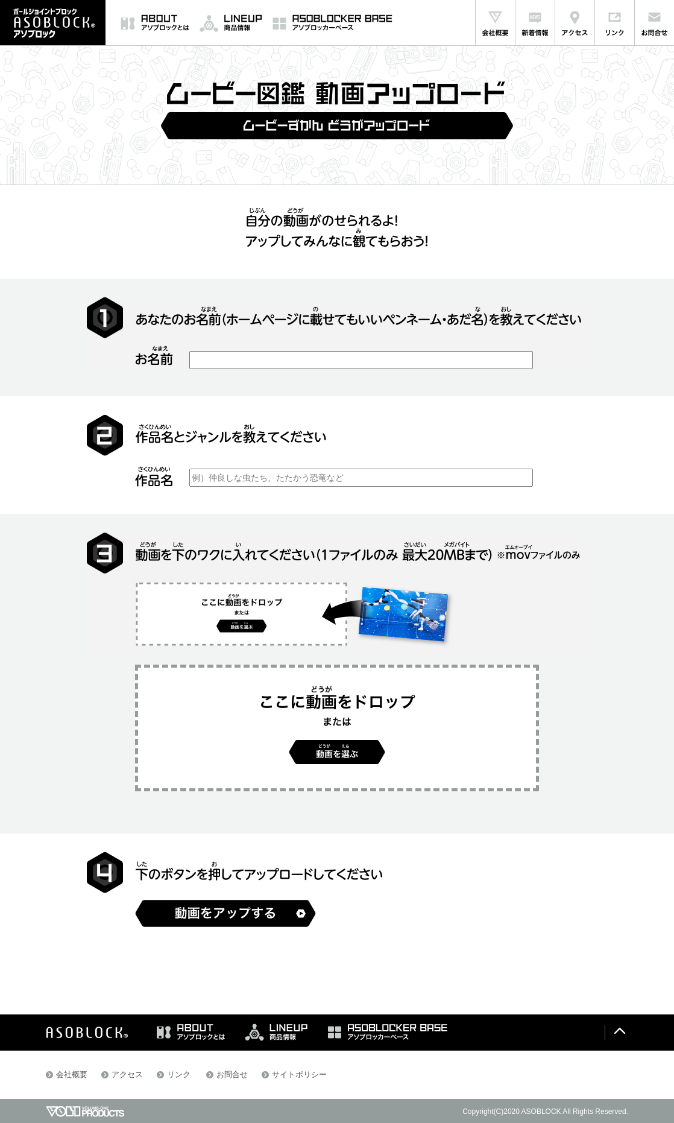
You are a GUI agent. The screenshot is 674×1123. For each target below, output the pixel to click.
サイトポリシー (299, 1074)
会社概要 (71, 1074)
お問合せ (232, 1074)
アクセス (127, 1074)
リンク (179, 1074)
